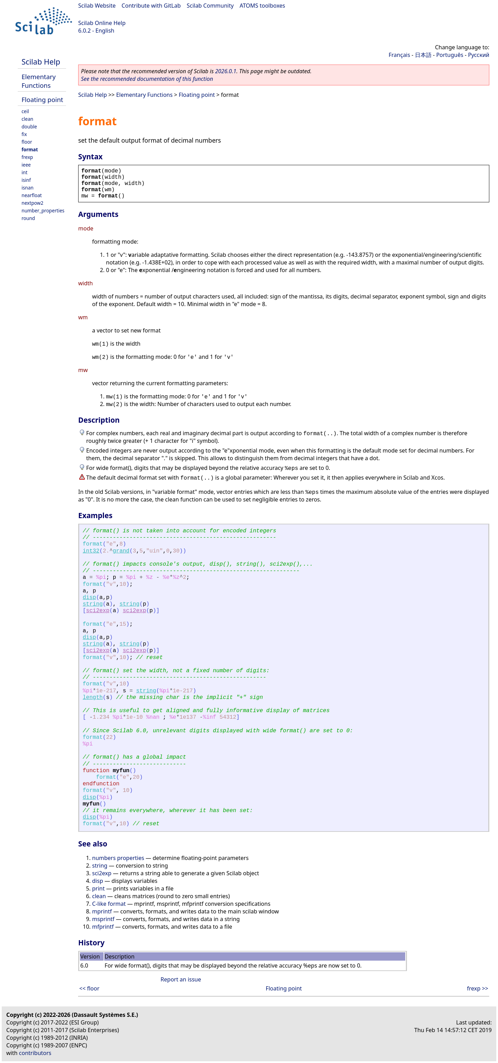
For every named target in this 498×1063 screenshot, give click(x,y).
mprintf (102, 911)
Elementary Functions (39, 81)
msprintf (103, 919)
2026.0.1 (225, 71)
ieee (26, 164)
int (24, 172)
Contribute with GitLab (151, 5)
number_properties (43, 210)
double (29, 126)
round (28, 218)
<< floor (89, 988)
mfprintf (103, 926)
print (98, 888)
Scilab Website (97, 5)
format (30, 149)
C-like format (109, 904)
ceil (25, 111)
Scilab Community (210, 5)
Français (399, 55)
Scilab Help (41, 62)
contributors (35, 1053)
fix (24, 134)
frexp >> (477, 988)
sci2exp (97, 611)
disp (89, 597)
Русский (478, 55)
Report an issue (181, 979)
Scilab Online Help (101, 23)
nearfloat (32, 195)
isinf (26, 180)
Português (449, 55)
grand (121, 551)
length (93, 697)
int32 (91, 551)
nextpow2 (32, 203)
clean (27, 119)
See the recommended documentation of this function (147, 79)
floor (27, 141)
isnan (27, 187)
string (93, 604)
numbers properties (118, 858)
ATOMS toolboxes (262, 5)
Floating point (42, 99)
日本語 (423, 55)
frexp (27, 157)
